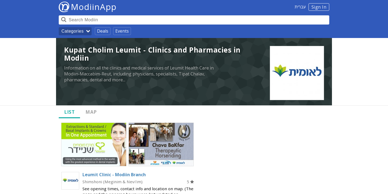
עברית (300, 6)
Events (122, 31)
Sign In (319, 7)
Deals (102, 31)
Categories (72, 31)
